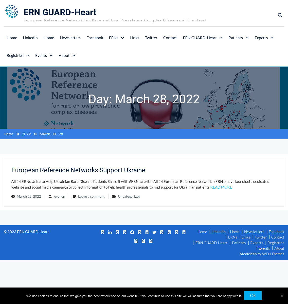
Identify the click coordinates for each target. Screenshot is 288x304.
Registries (15, 55)
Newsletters (70, 37)
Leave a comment (91, 196)
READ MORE (221, 187)
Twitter (151, 37)
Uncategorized (129, 196)
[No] (281, 295)
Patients (236, 37)
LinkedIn (30, 37)
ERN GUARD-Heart (60, 12)
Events (41, 55)
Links (134, 37)
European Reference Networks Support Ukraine (78, 170)
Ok (253, 295)
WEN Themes (273, 253)
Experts (261, 37)
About (64, 55)
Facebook (95, 37)
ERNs (113, 37)
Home (12, 37)
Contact (170, 37)
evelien (59, 196)
